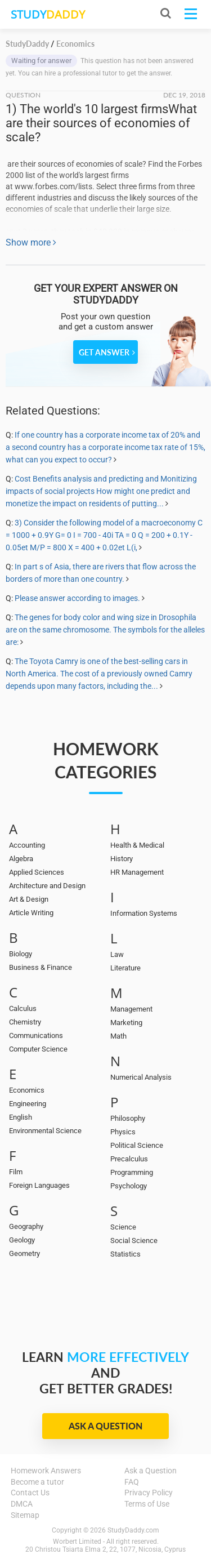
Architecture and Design (47, 885)
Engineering (27, 1103)
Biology (20, 954)
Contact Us (30, 1492)
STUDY (48, 14)
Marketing (126, 1022)
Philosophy (127, 1118)
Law (117, 954)
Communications (36, 1035)
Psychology (128, 1186)
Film (16, 1172)
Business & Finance (40, 967)
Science (123, 1227)
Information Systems (143, 913)
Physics (123, 1132)
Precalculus (129, 1159)
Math (118, 1036)
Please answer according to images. (77, 598)
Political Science (136, 1145)
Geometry (24, 1253)
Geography (26, 1226)
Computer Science (38, 1049)
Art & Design (28, 899)
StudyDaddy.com (133, 1530)
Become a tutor (37, 1481)
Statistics (125, 1254)
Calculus (23, 1008)
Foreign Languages (39, 1185)
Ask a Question (105, 1425)
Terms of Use (146, 1503)
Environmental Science (45, 1130)
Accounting (27, 845)
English (20, 1117)
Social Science (134, 1240)
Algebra (21, 858)
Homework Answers (46, 1470)
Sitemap (25, 1515)
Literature (125, 968)
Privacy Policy (148, 1492)
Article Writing (31, 912)
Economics (26, 1090)
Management (131, 1009)
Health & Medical (137, 845)
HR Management (137, 872)
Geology (22, 1240)
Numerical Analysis (141, 1077)
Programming (131, 1172)
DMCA (22, 1503)
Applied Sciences (36, 872)
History (121, 858)
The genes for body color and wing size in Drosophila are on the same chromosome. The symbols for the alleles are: (105, 630)
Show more (31, 242)
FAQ (131, 1481)
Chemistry (25, 1022)
